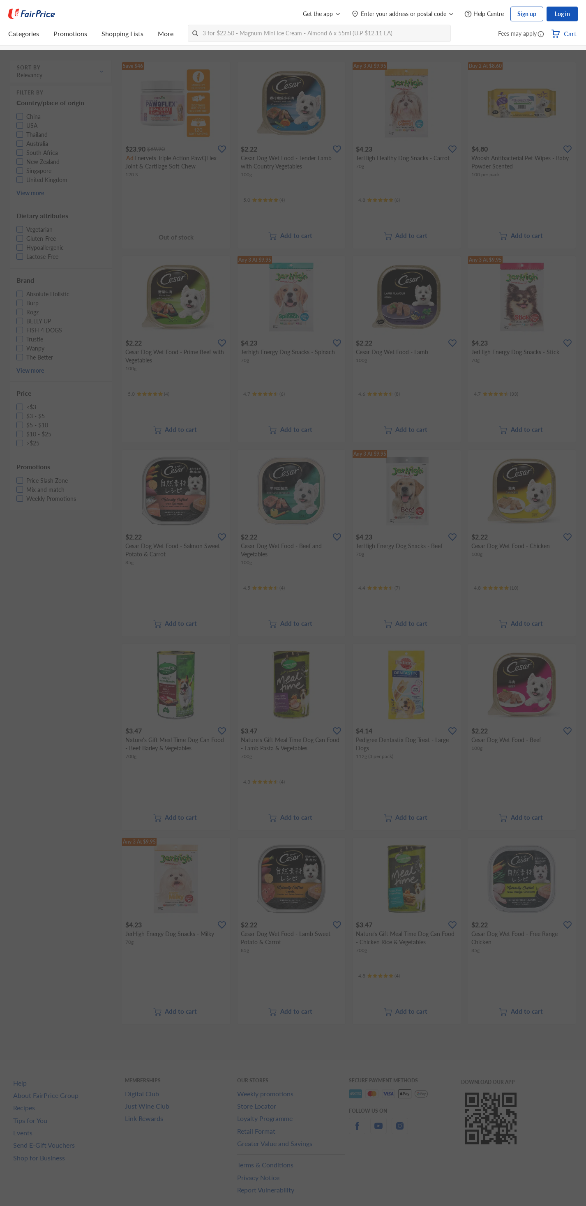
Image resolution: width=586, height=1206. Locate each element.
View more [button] (30, 192)
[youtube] (378, 1131)
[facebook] (357, 1131)
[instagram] (400, 1131)
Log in (562, 13)
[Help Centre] (484, 14)
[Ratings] (264, 200)
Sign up (526, 13)
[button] (541, 34)
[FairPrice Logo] (31, 14)
